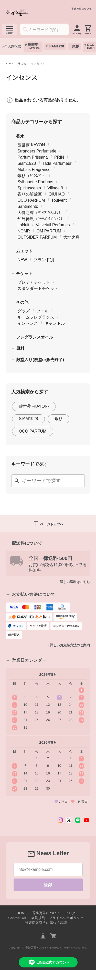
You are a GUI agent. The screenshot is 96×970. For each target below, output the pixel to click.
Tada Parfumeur (57, 163)
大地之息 (71, 237)
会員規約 (38, 918)
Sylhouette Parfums (35, 182)
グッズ (23, 311)
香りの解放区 (29, 194)
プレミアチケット (33, 282)
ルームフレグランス (35, 317)
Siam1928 (26, 163)
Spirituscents (29, 188)
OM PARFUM (49, 231)
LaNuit (23, 225)
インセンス (27, 323)
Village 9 (55, 188)
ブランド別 (44, 260)
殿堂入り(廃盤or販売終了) (40, 360)
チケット (24, 273)
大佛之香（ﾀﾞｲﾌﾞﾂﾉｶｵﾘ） (39, 212)
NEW (22, 260)
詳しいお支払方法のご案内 (70, 645)
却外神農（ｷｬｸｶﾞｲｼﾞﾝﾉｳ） (41, 219)
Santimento (27, 206)
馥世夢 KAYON (31, 145)
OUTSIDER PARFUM (37, 237)
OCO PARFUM (31, 200)
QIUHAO (57, 194)
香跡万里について (81, 8)
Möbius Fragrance (33, 169)
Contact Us (17, 918)
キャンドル (55, 323)
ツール (42, 311)
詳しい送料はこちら (75, 582)
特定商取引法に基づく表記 (46, 923)
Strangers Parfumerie (36, 151)
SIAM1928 (56, 46)
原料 (20, 348)
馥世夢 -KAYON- (34, 46)
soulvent (59, 200)
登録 (48, 885)
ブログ (70, 913)
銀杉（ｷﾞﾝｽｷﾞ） (31, 175)
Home (9, 63)
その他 (22, 63)
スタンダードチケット (37, 288)
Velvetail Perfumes (53, 225)
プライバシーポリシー (66, 918)
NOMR (23, 231)
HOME (22, 913)
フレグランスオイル (34, 337)
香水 (20, 136)
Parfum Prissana (32, 157)
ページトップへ (48, 523)
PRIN (59, 157)
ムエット (24, 251)
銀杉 (75, 46)
